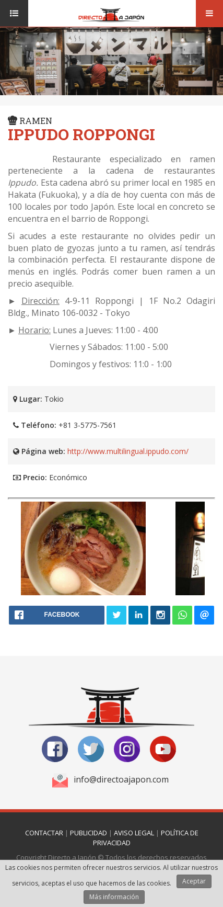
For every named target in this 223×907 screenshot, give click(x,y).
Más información (114, 896)
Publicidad (88, 832)
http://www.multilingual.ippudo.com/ (128, 451)
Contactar (44, 832)
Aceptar (194, 881)
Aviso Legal (134, 832)
